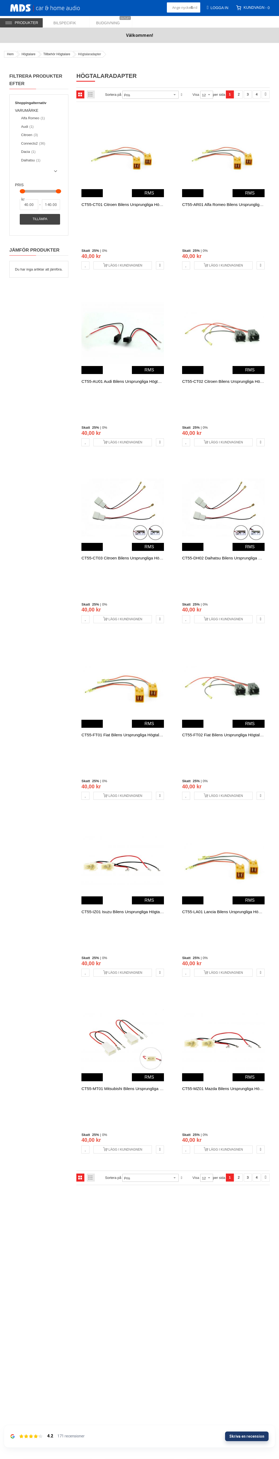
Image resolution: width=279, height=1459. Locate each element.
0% (104, 251)
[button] (85, 265)
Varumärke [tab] (26, 111)
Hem (10, 54)
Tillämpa (40, 219)
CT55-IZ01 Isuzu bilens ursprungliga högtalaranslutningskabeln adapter (146, 911)
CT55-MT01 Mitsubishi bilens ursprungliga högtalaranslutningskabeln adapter (151, 1088)
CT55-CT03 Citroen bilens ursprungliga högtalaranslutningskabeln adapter (149, 558)
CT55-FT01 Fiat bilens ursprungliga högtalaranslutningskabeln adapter (145, 735)
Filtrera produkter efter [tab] (35, 79)
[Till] (51, 204)
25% (95, 251)
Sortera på (113, 95)
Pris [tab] (19, 185)
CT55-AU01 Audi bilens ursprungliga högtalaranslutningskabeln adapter (146, 381)
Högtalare (29, 54)
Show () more (37, 173)
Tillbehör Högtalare (56, 54)
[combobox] (183, 7)
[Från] (29, 204)
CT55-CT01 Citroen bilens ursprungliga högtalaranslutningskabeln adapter (149, 204)
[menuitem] (68, 21)
